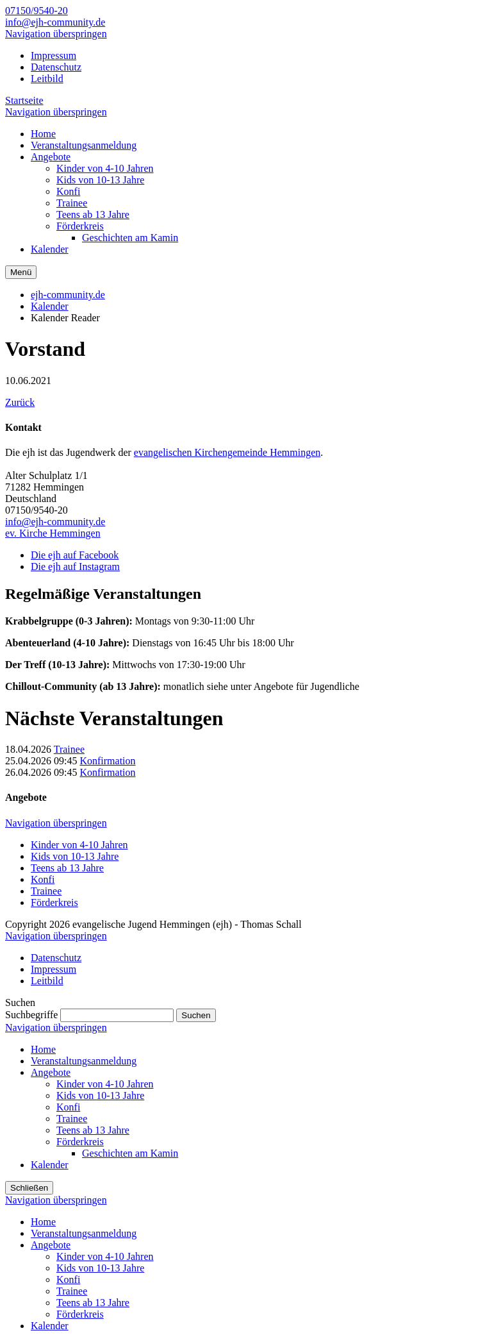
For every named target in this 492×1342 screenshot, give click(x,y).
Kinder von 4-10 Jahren (79, 844)
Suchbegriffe (31, 1014)
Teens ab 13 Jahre (67, 867)
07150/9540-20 (36, 10)
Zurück (20, 402)
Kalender (50, 306)
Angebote (50, 1072)
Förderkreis (54, 902)
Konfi (42, 879)
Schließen (29, 1188)
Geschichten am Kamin (130, 1153)
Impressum (53, 55)
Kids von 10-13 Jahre (75, 856)
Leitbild (47, 78)
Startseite (24, 100)
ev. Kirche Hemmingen (53, 533)
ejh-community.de (68, 294)
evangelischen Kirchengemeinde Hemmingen (227, 452)
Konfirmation (107, 760)
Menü (20, 272)
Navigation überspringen (56, 33)
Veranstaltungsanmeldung (83, 1060)
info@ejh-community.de (55, 22)
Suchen (195, 1015)
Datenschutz (56, 67)
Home (43, 1049)
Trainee (69, 749)
